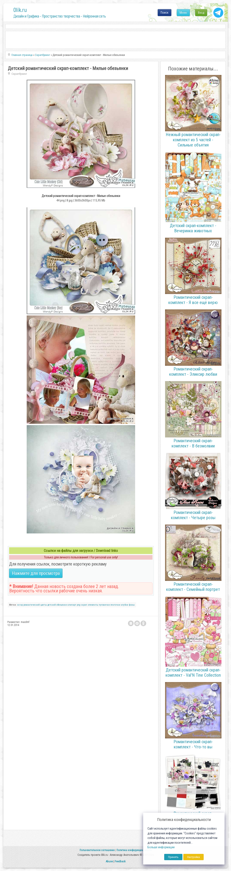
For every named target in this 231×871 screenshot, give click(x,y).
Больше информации (161, 847)
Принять (173, 857)
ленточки (115, 604)
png (78, 604)
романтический (31, 604)
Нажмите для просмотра (36, 573)
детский (52, 604)
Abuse (109, 861)
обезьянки (61, 604)
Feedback (120, 861)
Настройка (193, 857)
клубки (124, 604)
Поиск (165, 12)
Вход (201, 12)
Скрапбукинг (19, 73)
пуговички (104, 604)
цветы (43, 604)
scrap (20, 604)
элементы (93, 604)
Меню (183, 12)
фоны (132, 604)
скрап (84, 604)
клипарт (71, 604)
